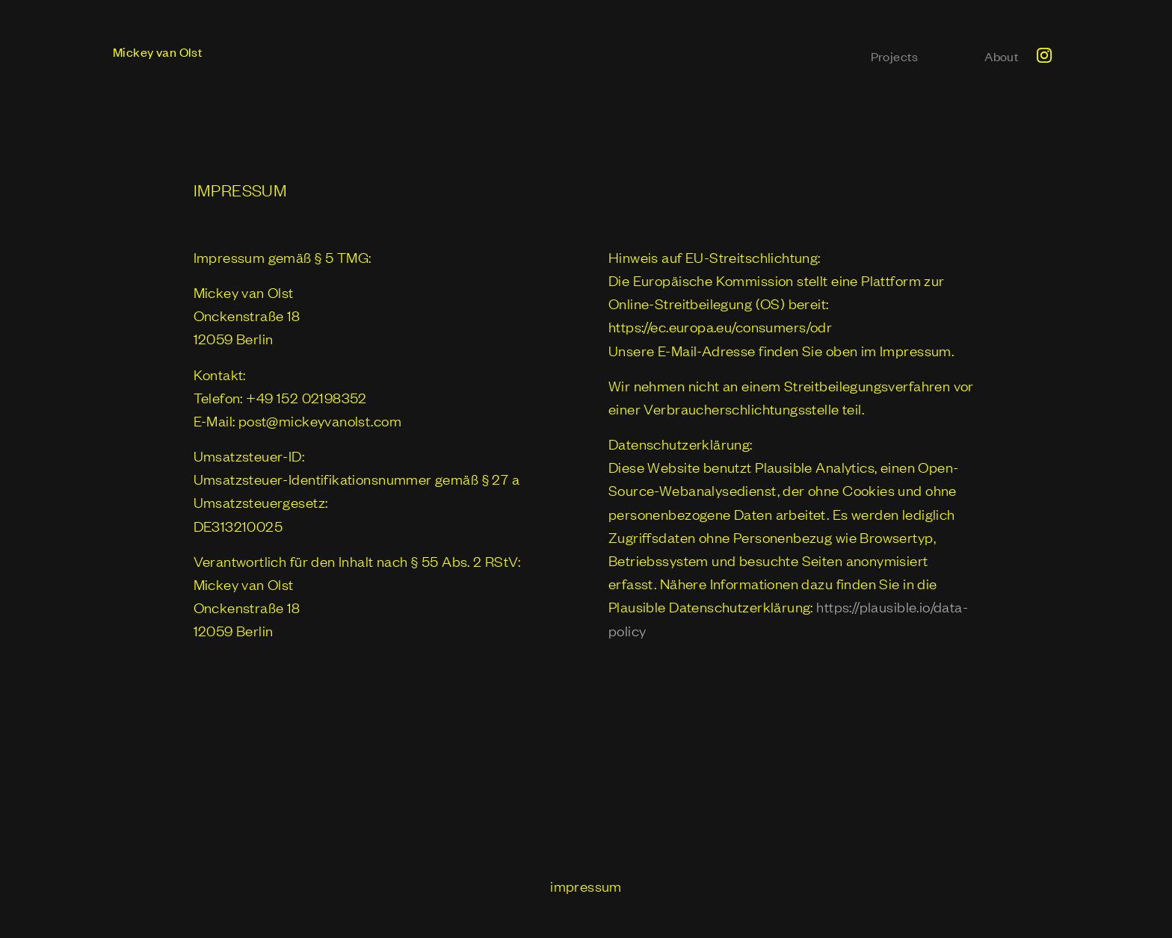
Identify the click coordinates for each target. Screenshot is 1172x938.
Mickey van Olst (158, 51)
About (1001, 56)
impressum (586, 886)
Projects (895, 56)
